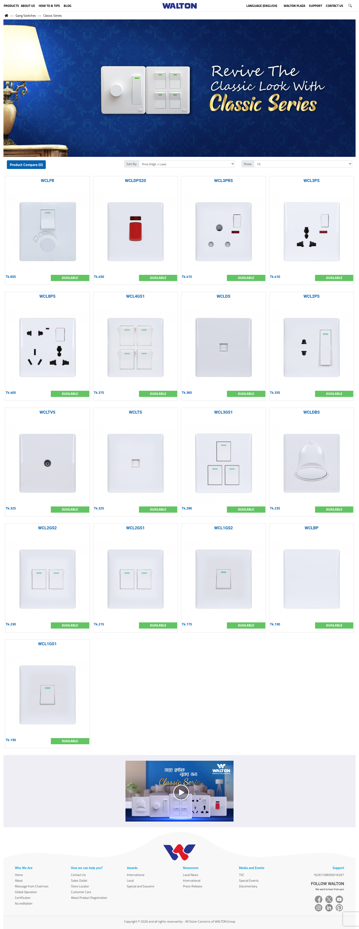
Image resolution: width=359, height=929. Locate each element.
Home (19, 874)
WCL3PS (312, 180)
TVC (241, 874)
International (135, 874)
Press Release (192, 886)
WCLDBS (311, 412)
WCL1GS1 (47, 643)
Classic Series (52, 15)
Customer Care (81, 891)
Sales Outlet (79, 880)
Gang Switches (26, 15)
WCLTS (135, 412)
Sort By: (131, 163)
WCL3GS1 (223, 412)
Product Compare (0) (26, 164)
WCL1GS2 (223, 527)
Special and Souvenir (141, 886)
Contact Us (78, 874)
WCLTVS (47, 412)
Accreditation (24, 903)
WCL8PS (47, 296)
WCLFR (47, 180)
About (19, 880)
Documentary (248, 886)
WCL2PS (312, 296)
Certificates (22, 897)
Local (130, 880)
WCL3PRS (223, 180)
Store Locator (80, 886)
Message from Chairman (32, 886)
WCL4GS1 (135, 296)
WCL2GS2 (47, 527)
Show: (248, 163)
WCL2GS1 (135, 527)
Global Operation (26, 891)
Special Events (249, 880)
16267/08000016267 (328, 874)
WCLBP (311, 527)
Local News (190, 874)
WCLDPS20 (135, 180)
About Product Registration (89, 897)
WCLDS (223, 296)
